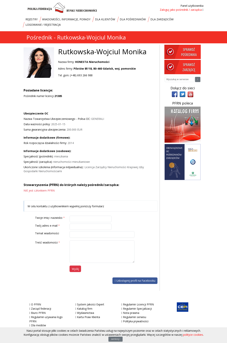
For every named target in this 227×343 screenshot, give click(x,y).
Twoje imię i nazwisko (48, 218)
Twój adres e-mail (46, 225)
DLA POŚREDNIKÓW (133, 19)
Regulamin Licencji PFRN (138, 304)
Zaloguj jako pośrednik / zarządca (181, 10)
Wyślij (75, 269)
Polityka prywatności (135, 321)
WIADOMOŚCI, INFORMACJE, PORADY (66, 19)
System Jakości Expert (90, 304)
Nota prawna (131, 313)
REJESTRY (31, 19)
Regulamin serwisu (134, 317)
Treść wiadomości (46, 242)
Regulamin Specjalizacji (137, 308)
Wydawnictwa (85, 313)
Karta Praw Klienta (88, 317)
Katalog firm (84, 308)
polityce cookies (193, 334)
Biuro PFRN (38, 313)
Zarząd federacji (41, 308)
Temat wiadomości (47, 233)
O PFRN (36, 304)
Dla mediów (38, 325)
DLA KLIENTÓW (105, 19)
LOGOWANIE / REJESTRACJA (43, 24)
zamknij (115, 339)
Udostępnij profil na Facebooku (135, 280)
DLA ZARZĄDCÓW (162, 19)
